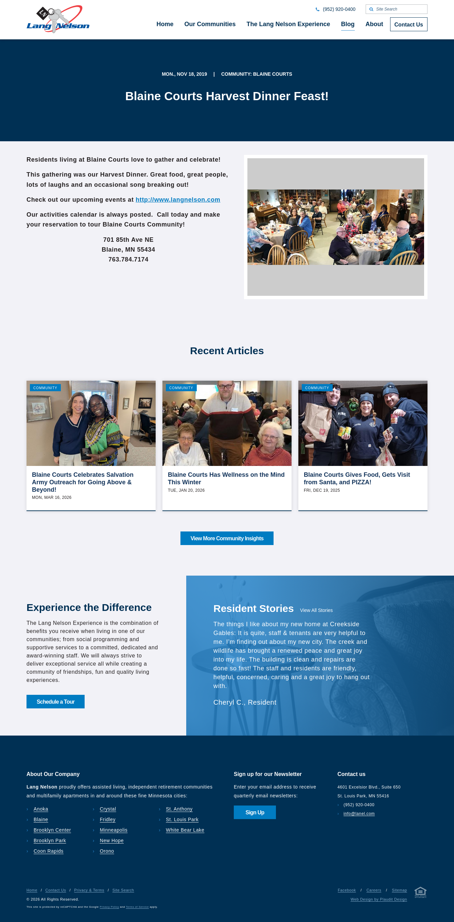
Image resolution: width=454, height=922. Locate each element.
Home (32, 890)
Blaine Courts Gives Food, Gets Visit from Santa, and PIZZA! (357, 478)
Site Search (123, 890)
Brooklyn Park (50, 840)
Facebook (347, 890)
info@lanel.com (359, 813)
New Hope (112, 840)
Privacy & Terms (89, 890)
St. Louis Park (182, 819)
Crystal (108, 809)
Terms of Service (137, 906)
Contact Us (56, 890)
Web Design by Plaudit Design (379, 899)
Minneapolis (114, 830)
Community (45, 388)
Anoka (41, 809)
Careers (373, 890)
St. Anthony (179, 809)
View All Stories (316, 610)
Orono (107, 851)
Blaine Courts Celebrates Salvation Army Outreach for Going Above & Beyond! (83, 482)
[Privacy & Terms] (420, 894)
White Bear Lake (185, 830)
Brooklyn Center (52, 830)
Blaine (41, 819)
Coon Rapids (49, 851)
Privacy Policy (109, 906)
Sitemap (399, 890)
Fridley (108, 819)
